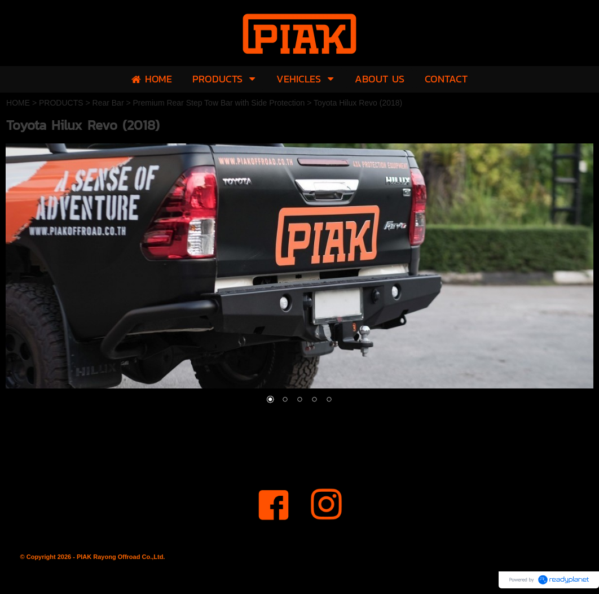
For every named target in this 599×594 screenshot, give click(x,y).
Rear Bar (108, 102)
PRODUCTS (61, 102)
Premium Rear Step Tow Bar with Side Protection (219, 102)
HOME (18, 102)
